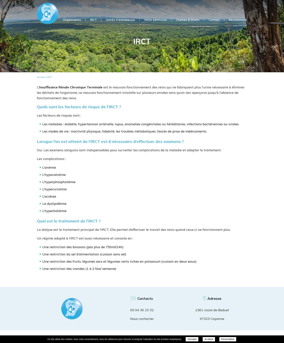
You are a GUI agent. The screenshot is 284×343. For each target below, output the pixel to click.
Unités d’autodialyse (120, 20)
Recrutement (238, 20)
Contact (214, 20)
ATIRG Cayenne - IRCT (47, 13)
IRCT (93, 20)
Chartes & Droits (187, 20)
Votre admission (155, 20)
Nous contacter (142, 319)
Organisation (72, 20)
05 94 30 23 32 (142, 310)
